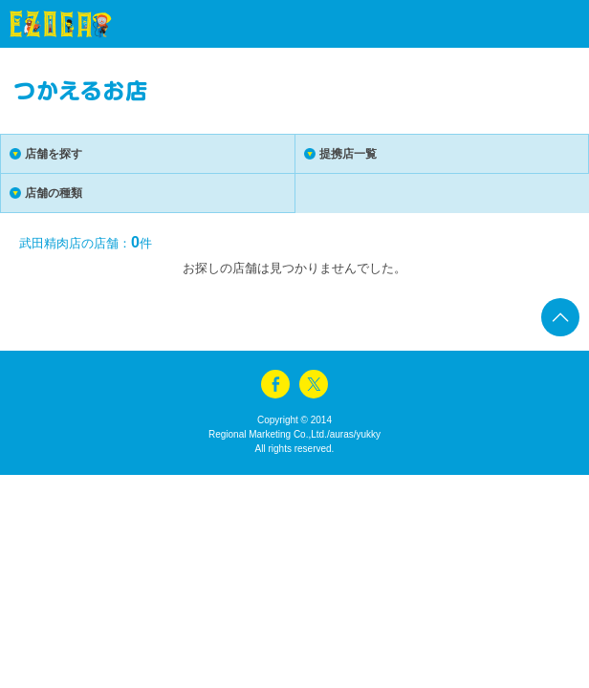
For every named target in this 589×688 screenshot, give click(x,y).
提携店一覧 (348, 154)
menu (541, 24)
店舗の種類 (53, 193)
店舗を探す (53, 154)
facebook (275, 384)
